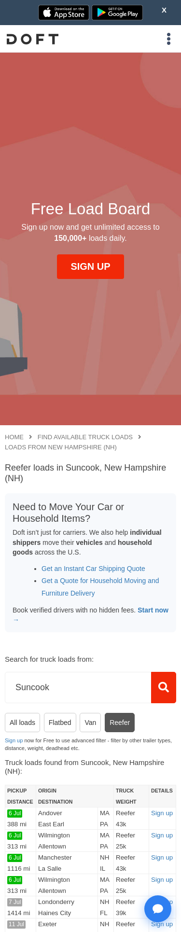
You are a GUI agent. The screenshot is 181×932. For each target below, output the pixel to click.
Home (14, 437)
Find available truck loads (85, 437)
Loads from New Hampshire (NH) (61, 447)
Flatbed (60, 722)
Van (90, 722)
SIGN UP (90, 266)
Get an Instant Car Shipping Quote (93, 568)
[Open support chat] (157, 908)
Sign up (14, 740)
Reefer (120, 722)
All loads (22, 722)
